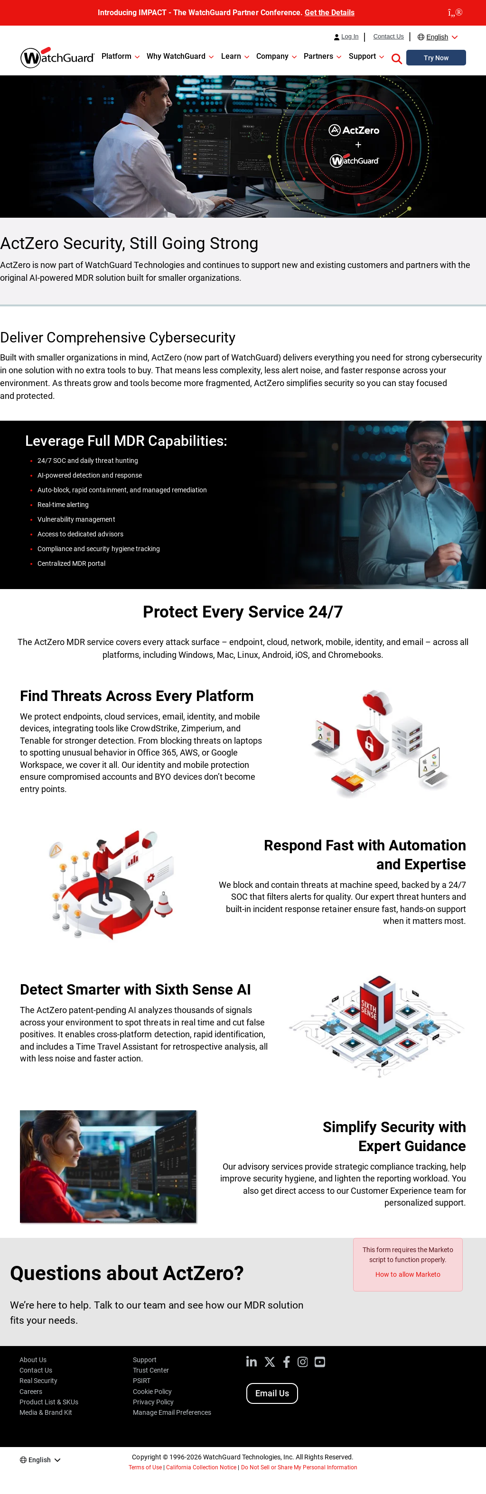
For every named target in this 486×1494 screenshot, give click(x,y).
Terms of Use (145, 1467)
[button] (397, 57)
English (437, 37)
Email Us (272, 1393)
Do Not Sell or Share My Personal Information (299, 1467)
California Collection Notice (201, 1467)
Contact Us (389, 36)
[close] (455, 12)
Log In (349, 36)
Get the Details (330, 12)
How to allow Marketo (407, 1274)
